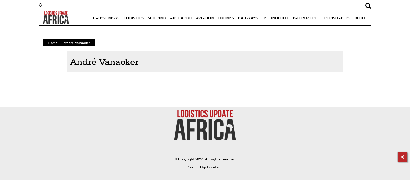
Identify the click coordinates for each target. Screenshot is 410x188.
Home (53, 42)
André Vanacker (104, 61)
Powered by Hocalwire (205, 167)
